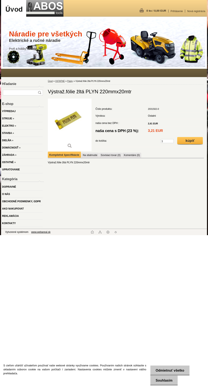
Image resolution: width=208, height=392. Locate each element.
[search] (39, 92)
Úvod (50, 81)
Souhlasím (164, 380)
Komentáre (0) (132, 155)
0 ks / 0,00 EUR (156, 10)
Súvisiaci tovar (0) (110, 155)
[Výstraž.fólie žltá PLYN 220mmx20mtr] (69, 125)
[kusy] (167, 141)
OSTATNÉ (60, 81)
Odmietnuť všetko (170, 370)
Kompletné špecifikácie (64, 154)
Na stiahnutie (90, 155)
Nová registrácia (196, 11)
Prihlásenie (177, 11)
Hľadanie (9, 84)
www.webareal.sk (41, 232)
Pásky (70, 81)
